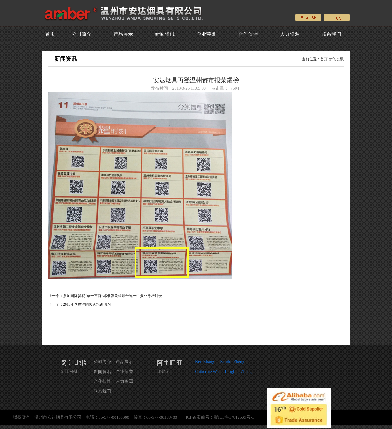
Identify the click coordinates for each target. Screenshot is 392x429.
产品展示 (123, 34)
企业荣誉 (206, 34)
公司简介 (81, 34)
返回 (196, 324)
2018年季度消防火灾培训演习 (87, 304)
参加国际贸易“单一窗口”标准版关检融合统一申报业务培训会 (112, 296)
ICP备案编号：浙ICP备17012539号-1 (220, 417)
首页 (50, 34)
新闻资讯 (165, 34)
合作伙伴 (248, 34)
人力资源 (290, 34)
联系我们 (331, 34)
